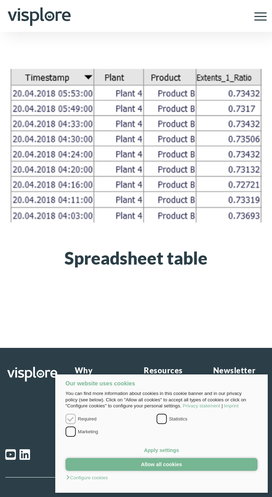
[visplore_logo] (39, 16)
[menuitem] (257, 16)
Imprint (231, 405)
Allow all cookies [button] (161, 464)
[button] (161, 478)
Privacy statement (201, 405)
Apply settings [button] (161, 450)
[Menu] (257, 16)
